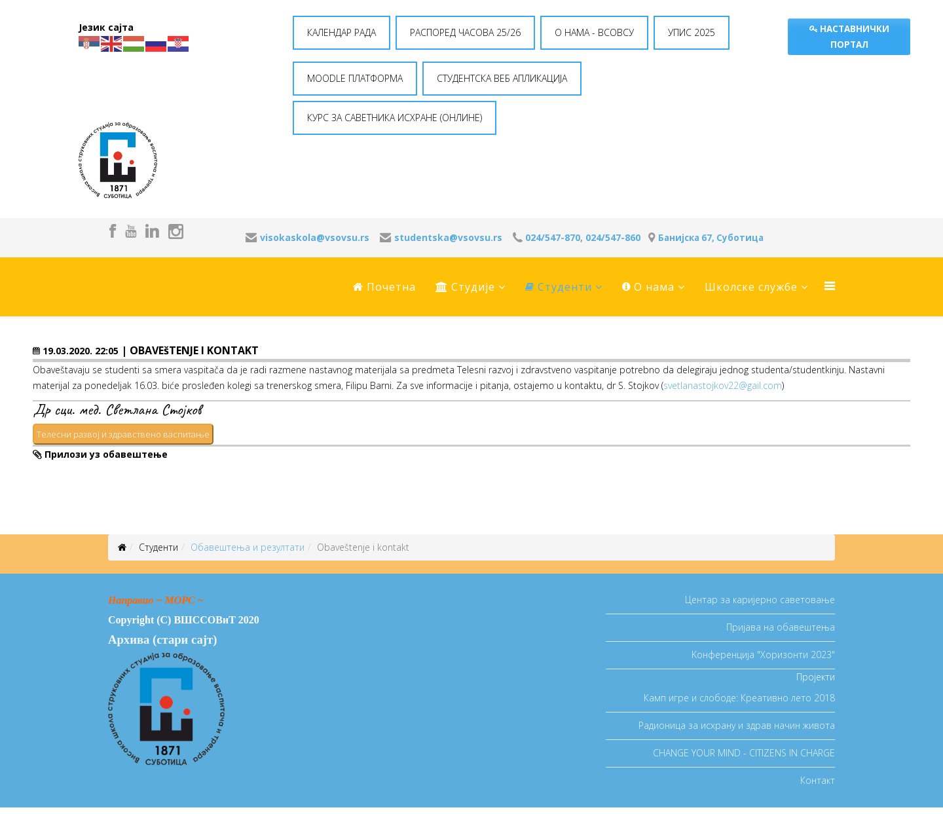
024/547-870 (552, 237)
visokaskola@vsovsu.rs (314, 237)
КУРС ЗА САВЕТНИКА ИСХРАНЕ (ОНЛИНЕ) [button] (394, 117)
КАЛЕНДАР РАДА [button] (341, 32)
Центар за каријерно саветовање (760, 599)
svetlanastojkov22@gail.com (722, 385)
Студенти (558, 287)
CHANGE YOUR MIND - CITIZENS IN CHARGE (744, 753)
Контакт (817, 780)
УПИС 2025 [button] (691, 32)
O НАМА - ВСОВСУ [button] (594, 32)
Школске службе (751, 287)
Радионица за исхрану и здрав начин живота (736, 725)
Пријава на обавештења (780, 627)
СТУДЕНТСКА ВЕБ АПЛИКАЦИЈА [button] (502, 78)
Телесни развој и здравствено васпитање (123, 434)
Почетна (384, 287)
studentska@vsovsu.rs (448, 237)
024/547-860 (612, 237)
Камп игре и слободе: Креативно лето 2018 (739, 698)
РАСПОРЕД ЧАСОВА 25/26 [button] (465, 32)
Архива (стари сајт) (162, 639)
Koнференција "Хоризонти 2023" (763, 654)
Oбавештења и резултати (248, 547)
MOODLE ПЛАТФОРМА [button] (355, 78)
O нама (648, 287)
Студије (465, 287)
